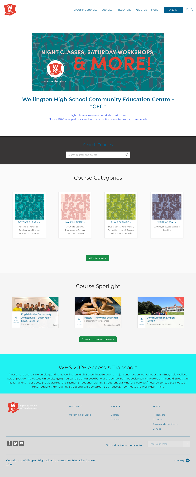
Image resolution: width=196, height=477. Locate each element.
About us (141, 10)
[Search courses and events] (98, 155)
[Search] (187, 10)
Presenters (124, 10)
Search (115, 414)
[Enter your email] (165, 444)
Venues (157, 428)
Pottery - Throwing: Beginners (101, 317)
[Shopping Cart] (192, 9)
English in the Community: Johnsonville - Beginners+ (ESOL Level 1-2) (36, 317)
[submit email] (186, 444)
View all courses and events (98, 339)
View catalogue (97, 257)
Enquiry (172, 9)
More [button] (154, 10)
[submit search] (127, 155)
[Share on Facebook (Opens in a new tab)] (9, 444)
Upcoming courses (85, 10)
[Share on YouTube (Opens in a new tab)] (21, 444)
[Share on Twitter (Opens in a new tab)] (15, 444)
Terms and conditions (165, 424)
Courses (107, 10)
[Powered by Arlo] (182, 460)
